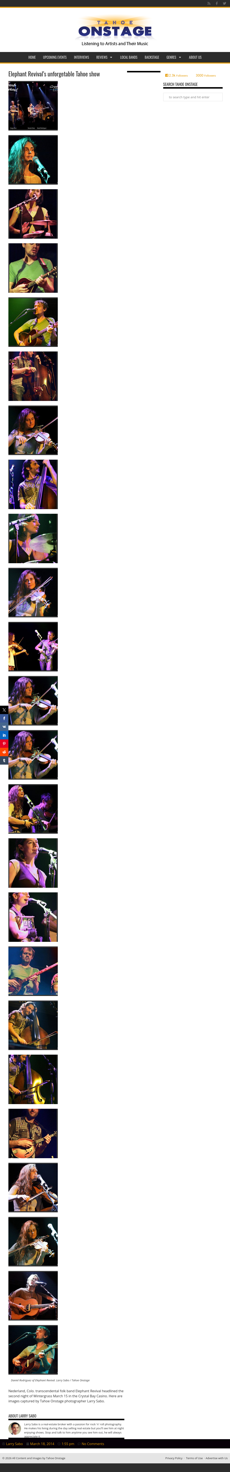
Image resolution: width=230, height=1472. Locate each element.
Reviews (104, 57)
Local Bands (128, 57)
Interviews (81, 57)
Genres (174, 57)
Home (32, 57)
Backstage (152, 57)
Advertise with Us (217, 1458)
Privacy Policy (173, 1458)
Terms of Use (194, 1458)
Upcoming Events (55, 57)
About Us (195, 57)
